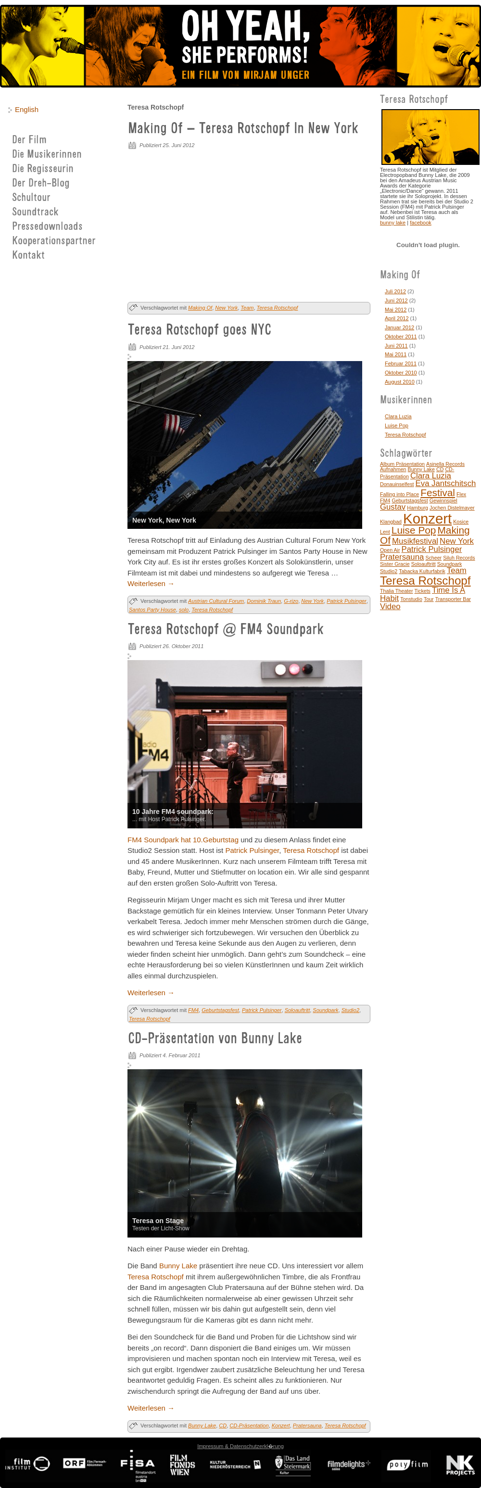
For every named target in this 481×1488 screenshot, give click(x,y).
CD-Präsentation (248, 1425)
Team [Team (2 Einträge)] (457, 570)
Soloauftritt (297, 1010)
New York (226, 308)
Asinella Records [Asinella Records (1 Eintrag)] (445, 464)
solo (184, 610)
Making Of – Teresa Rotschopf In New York (243, 129)
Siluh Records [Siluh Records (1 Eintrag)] (459, 558)
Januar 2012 (399, 327)
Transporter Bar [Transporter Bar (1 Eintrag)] (453, 599)
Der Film (29, 140)
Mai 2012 (395, 310)
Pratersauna (307, 1425)
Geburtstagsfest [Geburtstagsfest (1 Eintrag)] (410, 500)
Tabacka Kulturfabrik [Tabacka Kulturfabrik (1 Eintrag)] (422, 571)
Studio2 (350, 1010)
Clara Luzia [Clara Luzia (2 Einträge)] (430, 475)
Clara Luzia (398, 416)
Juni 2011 (396, 346)
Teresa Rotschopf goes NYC (199, 331)
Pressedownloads (47, 227)
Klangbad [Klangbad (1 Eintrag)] (391, 522)
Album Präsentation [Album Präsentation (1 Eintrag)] (402, 464)
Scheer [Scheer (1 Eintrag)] (433, 558)
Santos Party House (152, 610)
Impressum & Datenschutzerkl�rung (240, 1446)
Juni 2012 (396, 300)
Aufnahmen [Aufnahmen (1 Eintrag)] (393, 469)
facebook (420, 222)
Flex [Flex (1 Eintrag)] (461, 494)
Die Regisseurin (43, 169)
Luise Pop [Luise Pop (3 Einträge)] (414, 530)
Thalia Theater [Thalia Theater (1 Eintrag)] (396, 591)
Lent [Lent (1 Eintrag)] (385, 532)
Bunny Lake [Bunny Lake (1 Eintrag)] (421, 469)
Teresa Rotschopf (277, 308)
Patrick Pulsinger (347, 601)
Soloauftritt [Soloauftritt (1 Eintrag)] (423, 564)
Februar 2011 (401, 363)
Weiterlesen (151, 583)
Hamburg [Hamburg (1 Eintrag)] (417, 508)
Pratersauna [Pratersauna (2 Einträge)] (402, 557)
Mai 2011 (395, 354)
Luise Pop (396, 425)
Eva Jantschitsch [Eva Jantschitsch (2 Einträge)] (446, 483)
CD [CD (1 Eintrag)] (439, 469)
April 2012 (397, 318)
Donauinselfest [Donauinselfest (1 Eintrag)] (397, 484)
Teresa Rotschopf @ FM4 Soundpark (226, 630)
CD (223, 1425)
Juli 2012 (395, 291)
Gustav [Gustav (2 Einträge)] (392, 507)
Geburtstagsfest (220, 1010)
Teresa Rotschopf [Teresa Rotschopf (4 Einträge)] (425, 580)
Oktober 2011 (401, 336)
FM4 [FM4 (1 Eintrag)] (385, 500)
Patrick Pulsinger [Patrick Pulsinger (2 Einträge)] (432, 549)
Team (246, 308)
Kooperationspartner (54, 241)
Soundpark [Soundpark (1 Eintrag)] (449, 564)
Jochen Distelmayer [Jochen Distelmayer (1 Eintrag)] (452, 508)
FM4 (193, 1010)
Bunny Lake (178, 1266)
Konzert (281, 1425)
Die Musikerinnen (47, 155)
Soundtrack (35, 212)
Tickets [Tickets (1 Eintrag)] (422, 591)
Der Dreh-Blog (41, 183)
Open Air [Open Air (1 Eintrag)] (390, 550)
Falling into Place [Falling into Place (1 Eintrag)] (399, 494)
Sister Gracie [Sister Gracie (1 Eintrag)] (395, 564)
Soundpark (325, 1010)
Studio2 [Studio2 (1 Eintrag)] (388, 571)
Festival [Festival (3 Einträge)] (437, 492)
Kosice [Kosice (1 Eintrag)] (460, 522)
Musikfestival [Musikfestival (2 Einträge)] (415, 541)
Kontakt (28, 256)
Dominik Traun (264, 601)
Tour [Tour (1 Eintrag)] (429, 599)
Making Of (200, 308)
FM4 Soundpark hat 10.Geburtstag (183, 840)
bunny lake (392, 222)
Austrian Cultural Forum (216, 601)
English (26, 109)
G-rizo (291, 601)
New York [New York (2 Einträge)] (457, 541)
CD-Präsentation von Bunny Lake (215, 1039)
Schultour (31, 198)
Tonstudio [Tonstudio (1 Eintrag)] (411, 599)
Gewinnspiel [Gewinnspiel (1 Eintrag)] (443, 500)
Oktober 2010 (401, 372)
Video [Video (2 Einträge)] (390, 606)
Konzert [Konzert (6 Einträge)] (427, 518)
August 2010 (400, 382)
